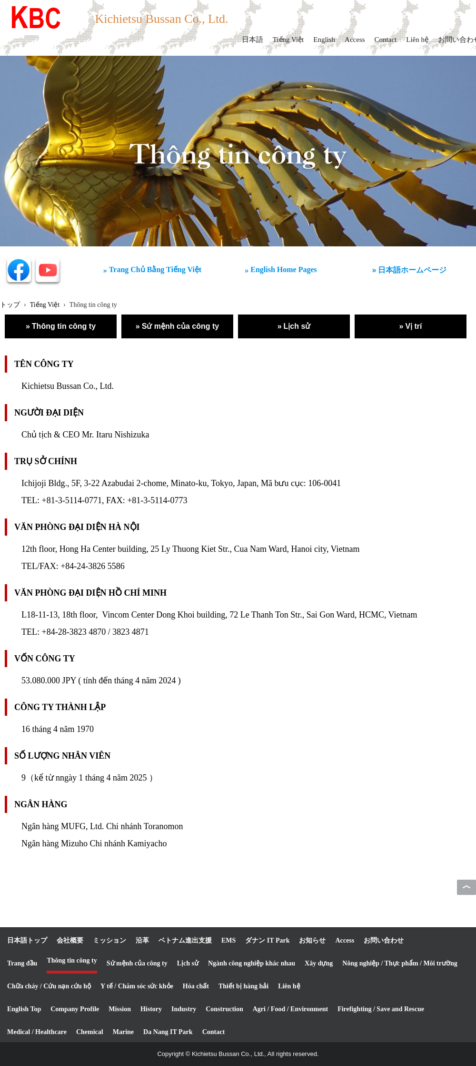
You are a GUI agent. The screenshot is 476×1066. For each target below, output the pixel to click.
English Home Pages (283, 269)
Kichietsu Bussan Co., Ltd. (161, 19)
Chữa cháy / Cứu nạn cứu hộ (49, 986)
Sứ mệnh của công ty (180, 326)
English (324, 39)
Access (355, 39)
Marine (123, 1032)
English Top (24, 1009)
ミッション (109, 940)
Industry (183, 1009)
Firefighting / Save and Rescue (380, 1009)
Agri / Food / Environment (290, 1009)
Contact (386, 39)
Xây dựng (319, 963)
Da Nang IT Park (168, 1032)
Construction (224, 1009)
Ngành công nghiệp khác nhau (251, 963)
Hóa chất (196, 986)
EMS (228, 940)
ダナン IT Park (267, 940)
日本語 (252, 39)
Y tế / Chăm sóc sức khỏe (136, 986)
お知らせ (312, 940)
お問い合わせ (384, 940)
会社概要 (70, 940)
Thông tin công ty (64, 326)
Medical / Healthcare (37, 1032)
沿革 (142, 940)
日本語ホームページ (412, 270)
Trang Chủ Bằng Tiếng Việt (155, 269)
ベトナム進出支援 (185, 940)
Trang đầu (22, 963)
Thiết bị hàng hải (243, 986)
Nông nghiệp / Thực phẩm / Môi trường (399, 963)
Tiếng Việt (288, 39)
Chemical (89, 1032)
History (151, 1009)
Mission (120, 1009)
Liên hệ (417, 39)
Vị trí (413, 326)
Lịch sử (297, 326)
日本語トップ (27, 940)
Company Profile (74, 1009)
